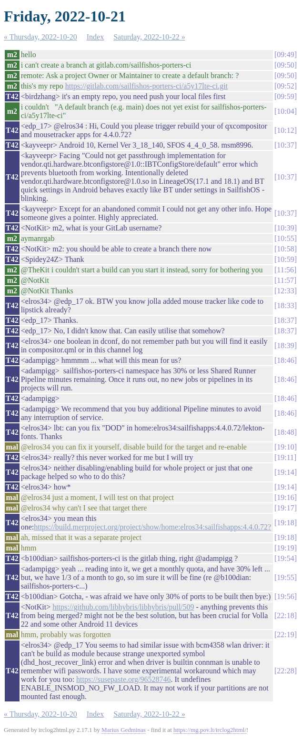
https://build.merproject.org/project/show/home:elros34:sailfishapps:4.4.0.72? (152, 527)
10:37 (285, 145)
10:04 (285, 111)
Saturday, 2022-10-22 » (149, 37)
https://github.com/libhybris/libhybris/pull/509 (123, 607)
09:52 (285, 86)
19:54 (285, 558)
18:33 (285, 305)
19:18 (285, 523)
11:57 (285, 280)
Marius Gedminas (123, 729)
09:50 (285, 65)
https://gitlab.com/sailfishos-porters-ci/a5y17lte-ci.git (146, 86)
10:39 (285, 228)
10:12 (285, 130)
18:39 (285, 345)
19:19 (285, 548)
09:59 (285, 96)
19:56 (285, 596)
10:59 (285, 259)
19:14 (285, 472)
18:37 (285, 320)
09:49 (285, 54)
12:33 (285, 291)
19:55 (285, 577)
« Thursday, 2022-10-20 (40, 37)
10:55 (285, 238)
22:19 (285, 634)
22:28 (285, 671)
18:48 (285, 432)
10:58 (285, 249)
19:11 (285, 457)
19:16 (285, 497)
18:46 (285, 360)
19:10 (285, 447)
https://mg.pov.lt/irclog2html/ (209, 729)
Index (95, 37)
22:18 (285, 615)
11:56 (285, 270)
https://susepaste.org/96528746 (123, 679)
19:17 (285, 508)
